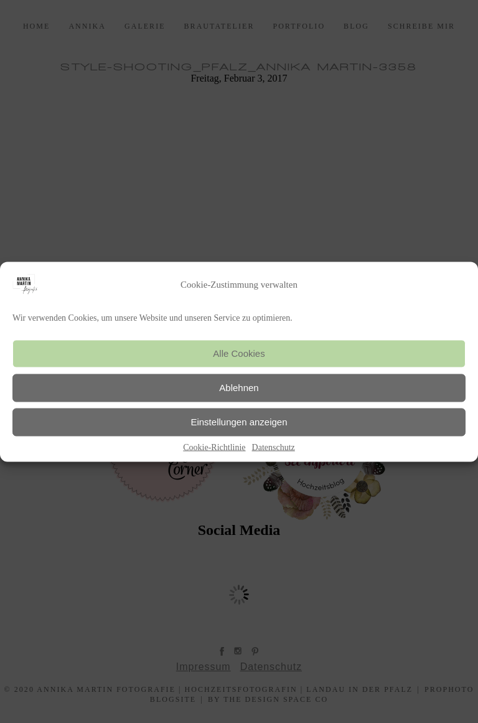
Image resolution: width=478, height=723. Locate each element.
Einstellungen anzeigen (238, 422)
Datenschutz (273, 446)
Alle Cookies (239, 353)
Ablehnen (238, 387)
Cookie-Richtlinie (214, 446)
